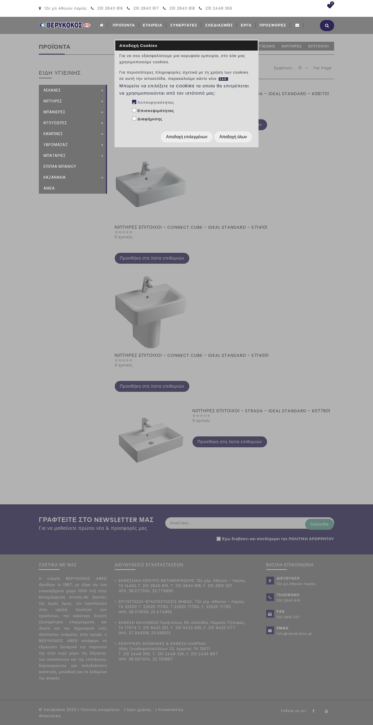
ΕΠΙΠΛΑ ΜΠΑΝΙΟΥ (60, 166)
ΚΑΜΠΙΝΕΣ (53, 133)
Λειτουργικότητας (155, 102)
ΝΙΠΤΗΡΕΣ (53, 101)
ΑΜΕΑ (49, 188)
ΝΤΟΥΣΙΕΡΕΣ (55, 122)
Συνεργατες (183, 25)
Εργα (246, 25)
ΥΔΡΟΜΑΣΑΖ (56, 144)
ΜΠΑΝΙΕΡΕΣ (55, 111)
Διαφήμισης (149, 119)
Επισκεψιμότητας (155, 110)
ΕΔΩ (223, 79)
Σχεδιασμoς (219, 25)
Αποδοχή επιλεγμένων (186, 137)
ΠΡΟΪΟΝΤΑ (124, 25)
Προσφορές (273, 25)
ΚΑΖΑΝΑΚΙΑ (55, 177)
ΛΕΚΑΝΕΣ (52, 90)
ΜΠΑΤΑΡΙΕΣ (55, 155)
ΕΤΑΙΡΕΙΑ (152, 25)
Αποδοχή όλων (233, 137)
